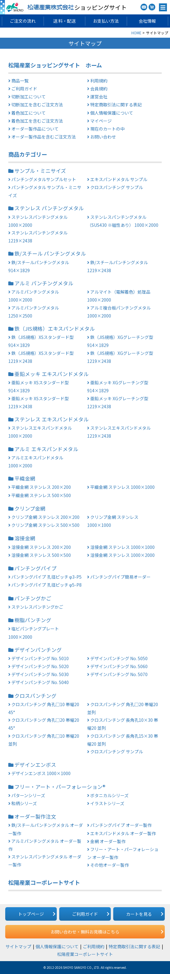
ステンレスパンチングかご (37, 607)
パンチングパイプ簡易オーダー (120, 577)
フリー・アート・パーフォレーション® (59, 786)
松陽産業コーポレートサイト (44, 882)
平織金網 (24, 478)
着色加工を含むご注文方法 (37, 121)
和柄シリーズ (24, 803)
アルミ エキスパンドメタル (46, 449)
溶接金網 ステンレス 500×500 (41, 555)
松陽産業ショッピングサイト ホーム (55, 65)
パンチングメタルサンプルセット (43, 179)
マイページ (101, 121)
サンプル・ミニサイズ (40, 170)
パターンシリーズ (28, 795)
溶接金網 (24, 538)
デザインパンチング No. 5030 (40, 674)
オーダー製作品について (35, 129)
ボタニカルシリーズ (109, 795)
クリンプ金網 (29, 508)
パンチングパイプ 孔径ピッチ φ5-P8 (46, 585)
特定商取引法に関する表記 (116, 104)
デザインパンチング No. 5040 (40, 682)
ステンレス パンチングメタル (49, 208)
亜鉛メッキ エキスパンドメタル (51, 374)
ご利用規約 (93, 946)
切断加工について (28, 96)
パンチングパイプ (35, 568)
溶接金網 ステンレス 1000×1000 (122, 547)
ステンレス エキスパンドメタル (51, 419)
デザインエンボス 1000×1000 (41, 773)
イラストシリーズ (107, 803)
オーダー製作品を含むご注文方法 (43, 137)
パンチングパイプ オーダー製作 (121, 825)
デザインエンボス (35, 764)
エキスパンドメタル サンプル (118, 179)
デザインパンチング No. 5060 (119, 666)
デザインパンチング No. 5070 (119, 674)
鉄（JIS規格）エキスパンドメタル (54, 328)
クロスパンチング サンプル (116, 187)
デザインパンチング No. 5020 (40, 666)
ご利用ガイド (24, 89)
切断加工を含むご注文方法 (37, 104)
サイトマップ (18, 946)
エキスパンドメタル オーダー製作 (123, 833)
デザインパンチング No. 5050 (119, 658)
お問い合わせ (103, 137)
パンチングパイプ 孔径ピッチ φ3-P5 (46, 577)
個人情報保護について (111, 113)
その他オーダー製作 (109, 865)
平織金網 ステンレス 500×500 (41, 495)
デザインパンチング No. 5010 (40, 658)
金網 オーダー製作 (108, 841)
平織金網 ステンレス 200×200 (41, 487)
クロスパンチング (35, 695)
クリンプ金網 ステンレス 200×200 (45, 517)
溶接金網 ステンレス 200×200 (41, 547)
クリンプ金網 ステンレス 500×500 (45, 525)
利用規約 (98, 81)
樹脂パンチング (32, 620)
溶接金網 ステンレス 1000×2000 (122, 555)
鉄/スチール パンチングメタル (50, 253)
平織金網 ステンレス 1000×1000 (122, 487)
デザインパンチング (38, 649)
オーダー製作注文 (35, 816)
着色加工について (28, 113)
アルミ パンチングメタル (43, 283)
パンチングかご (32, 598)
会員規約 (98, 89)
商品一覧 (20, 81)
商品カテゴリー (27, 154)
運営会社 (98, 96)
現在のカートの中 (107, 129)
